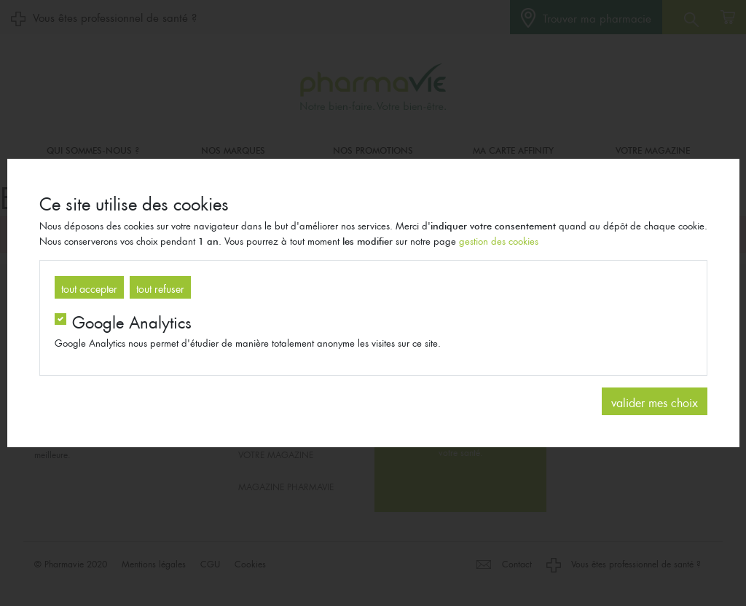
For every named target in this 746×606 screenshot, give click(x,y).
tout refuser (160, 287)
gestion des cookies (498, 240)
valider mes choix (654, 401)
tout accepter (89, 287)
